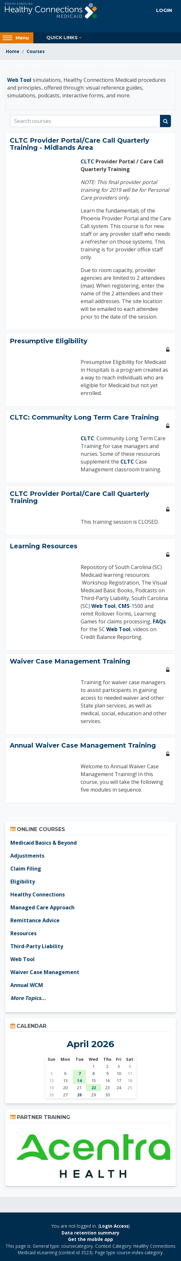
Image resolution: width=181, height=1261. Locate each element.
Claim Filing (25, 868)
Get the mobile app (90, 1239)
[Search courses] (85, 121)
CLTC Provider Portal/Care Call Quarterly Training (79, 497)
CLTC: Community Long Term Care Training (84, 417)
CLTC (87, 161)
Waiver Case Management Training (70, 661)
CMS (124, 605)
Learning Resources (43, 546)
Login (164, 10)
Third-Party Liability (36, 946)
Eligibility (22, 881)
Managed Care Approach (42, 907)
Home (12, 51)
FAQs (159, 621)
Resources (23, 933)
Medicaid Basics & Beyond (43, 842)
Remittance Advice (35, 920)
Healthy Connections (37, 894)
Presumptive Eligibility (48, 341)
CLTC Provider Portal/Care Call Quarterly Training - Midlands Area (79, 144)
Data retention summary (90, 1233)
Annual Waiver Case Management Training (83, 745)
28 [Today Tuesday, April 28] (79, 1095)
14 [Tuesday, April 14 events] (79, 1080)
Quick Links (62, 37)
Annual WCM (26, 985)
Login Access (114, 1226)
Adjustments (27, 855)
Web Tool (19, 79)
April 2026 (90, 1043)
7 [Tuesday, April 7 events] (79, 1073)
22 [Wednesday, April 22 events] (93, 1088)
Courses (36, 51)
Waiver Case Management (44, 972)
